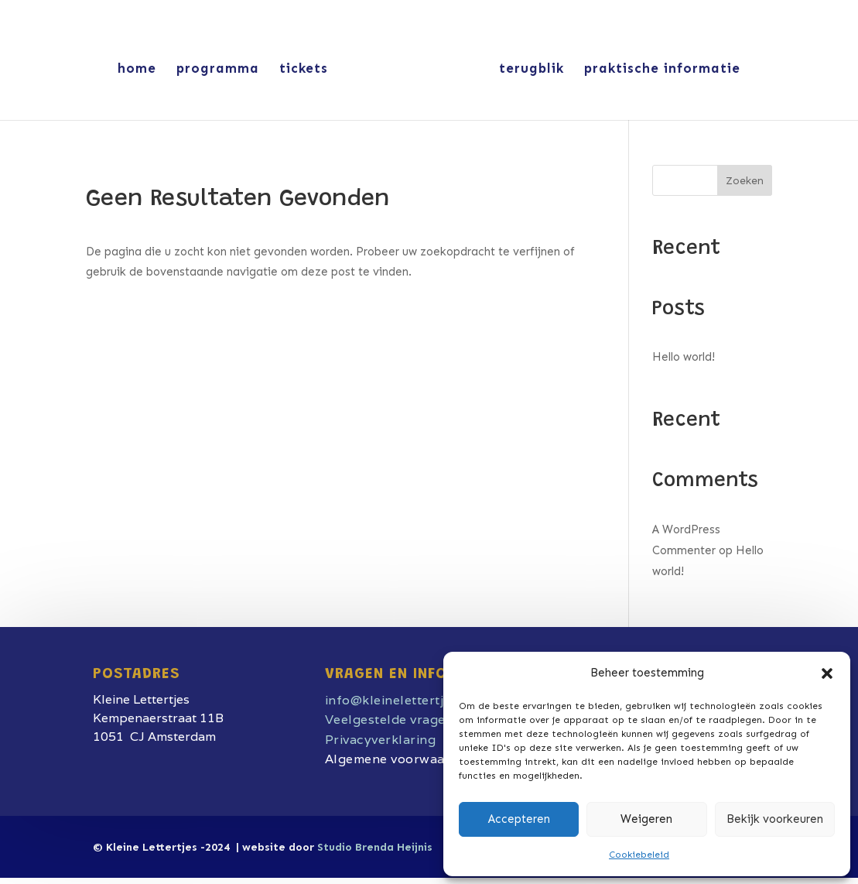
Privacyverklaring (380, 740)
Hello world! (683, 357)
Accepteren (519, 819)
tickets (303, 69)
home (137, 69)
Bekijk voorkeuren (774, 819)
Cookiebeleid (639, 854)
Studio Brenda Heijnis (374, 847)
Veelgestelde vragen (389, 719)
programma (217, 69)
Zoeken (745, 180)
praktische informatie (662, 69)
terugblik (531, 69)
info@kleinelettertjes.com (406, 700)
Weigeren (646, 819)
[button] (827, 673)
